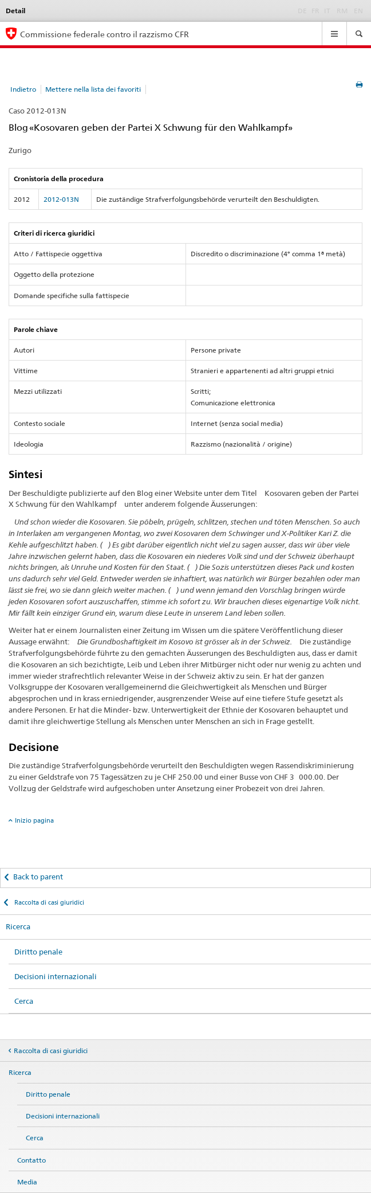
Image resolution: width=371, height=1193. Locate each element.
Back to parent (38, 876)
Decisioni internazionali (55, 976)
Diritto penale (38, 951)
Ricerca (18, 926)
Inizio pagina (34, 820)
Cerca (23, 1001)
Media (27, 1182)
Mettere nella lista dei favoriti (93, 89)
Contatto (31, 1160)
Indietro (23, 89)
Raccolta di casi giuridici (48, 902)
